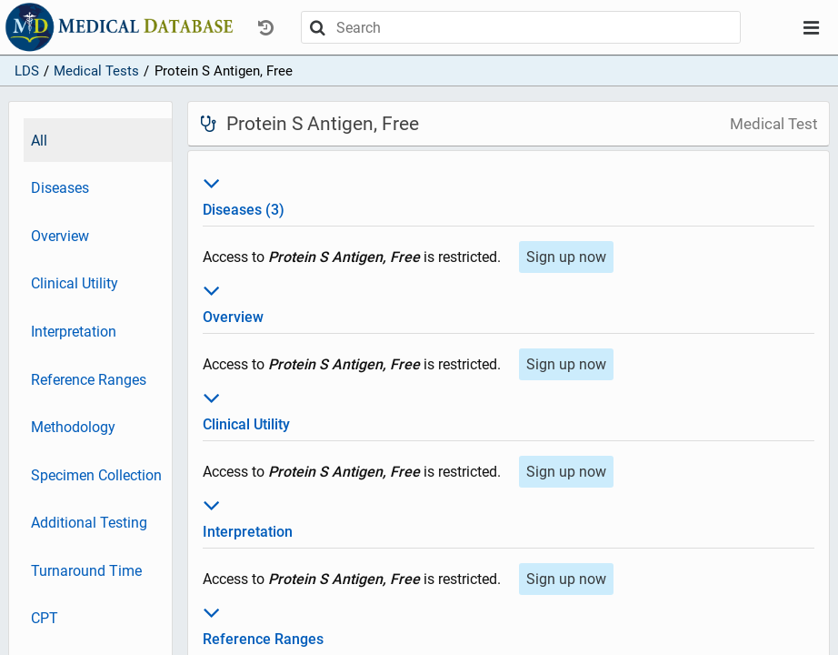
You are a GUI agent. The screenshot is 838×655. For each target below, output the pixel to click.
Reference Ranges (88, 379)
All (39, 140)
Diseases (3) (508, 193)
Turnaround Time (86, 570)
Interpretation (73, 331)
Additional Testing (89, 522)
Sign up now (566, 257)
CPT (44, 618)
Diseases (60, 187)
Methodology (73, 427)
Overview (60, 236)
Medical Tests (96, 71)
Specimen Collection (96, 475)
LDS (27, 71)
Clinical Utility (74, 283)
